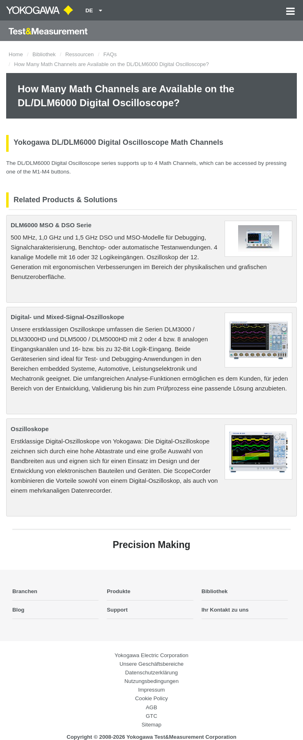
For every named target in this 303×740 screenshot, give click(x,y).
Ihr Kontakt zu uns (225, 610)
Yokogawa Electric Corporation (151, 655)
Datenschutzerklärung (151, 672)
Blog (18, 610)
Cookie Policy (151, 698)
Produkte (118, 591)
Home (16, 54)
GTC (151, 716)
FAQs (110, 54)
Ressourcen (79, 54)
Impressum (151, 690)
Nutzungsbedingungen (151, 681)
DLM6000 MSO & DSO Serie (51, 225)
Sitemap (151, 725)
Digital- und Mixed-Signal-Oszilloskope (67, 316)
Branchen (24, 591)
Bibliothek (43, 54)
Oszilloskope (30, 428)
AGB (151, 707)
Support (117, 610)
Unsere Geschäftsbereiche (151, 664)
